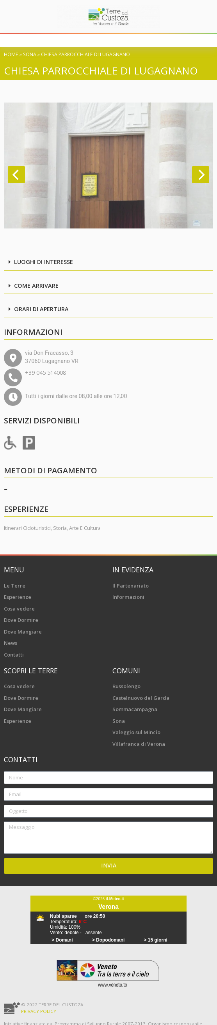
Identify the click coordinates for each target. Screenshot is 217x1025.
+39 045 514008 (45, 372)
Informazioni (128, 596)
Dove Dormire (21, 619)
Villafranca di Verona (138, 743)
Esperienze (17, 596)
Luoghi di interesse (43, 262)
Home (11, 54)
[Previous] (16, 174)
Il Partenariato (130, 585)
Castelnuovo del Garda (140, 697)
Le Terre (14, 585)
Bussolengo (126, 686)
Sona (29, 54)
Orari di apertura (41, 309)
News (10, 642)
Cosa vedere (19, 608)
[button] (108, 262)
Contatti (14, 654)
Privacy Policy (38, 1011)
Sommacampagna (134, 709)
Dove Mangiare (23, 631)
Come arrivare (36, 285)
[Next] (200, 174)
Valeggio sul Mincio (136, 732)
